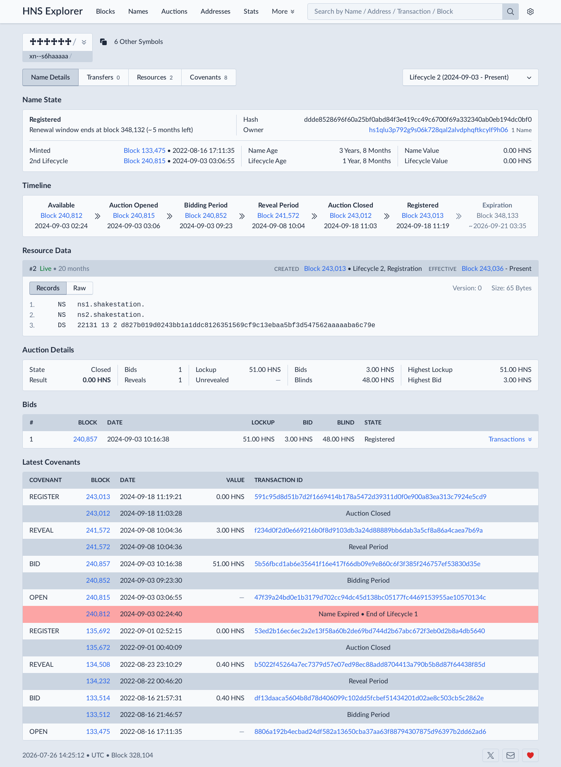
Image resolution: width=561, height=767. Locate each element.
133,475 (98, 731)
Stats (251, 11)
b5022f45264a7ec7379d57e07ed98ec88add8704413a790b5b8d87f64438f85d (369, 664)
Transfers (103, 78)
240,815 (98, 597)
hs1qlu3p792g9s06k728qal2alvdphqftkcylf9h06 (438, 130)
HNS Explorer (52, 12)
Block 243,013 (423, 215)
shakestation (117, 305)
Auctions (174, 11)
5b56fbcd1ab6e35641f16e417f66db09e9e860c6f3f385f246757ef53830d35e (367, 564)
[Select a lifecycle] (471, 77)
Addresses (215, 11)
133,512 (98, 715)
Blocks (105, 11)
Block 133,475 (144, 150)
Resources (155, 78)
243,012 (98, 513)
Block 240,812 (61, 215)
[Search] (510, 11)
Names (138, 11)
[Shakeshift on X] (490, 755)
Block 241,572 (278, 215)
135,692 (98, 631)
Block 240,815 (144, 161)
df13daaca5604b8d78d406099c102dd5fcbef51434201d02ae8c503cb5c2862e (369, 698)
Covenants (209, 78)
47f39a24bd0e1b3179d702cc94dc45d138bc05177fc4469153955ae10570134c (370, 597)
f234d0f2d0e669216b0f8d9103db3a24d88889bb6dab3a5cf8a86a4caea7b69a (368, 530)
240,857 (85, 439)
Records (48, 288)
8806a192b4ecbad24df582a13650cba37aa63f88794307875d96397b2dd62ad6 (370, 731)
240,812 (98, 614)
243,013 (98, 497)
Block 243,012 (351, 215)
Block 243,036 (482, 268)
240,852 (98, 580)
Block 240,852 (206, 215)
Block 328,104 (132, 755)
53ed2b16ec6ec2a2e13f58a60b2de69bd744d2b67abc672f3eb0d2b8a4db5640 (369, 631)
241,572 (98, 530)
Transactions (507, 439)
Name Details (50, 77)
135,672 (98, 647)
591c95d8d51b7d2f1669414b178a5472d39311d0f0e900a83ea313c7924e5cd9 (370, 497)
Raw (79, 288)
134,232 (98, 681)
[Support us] (530, 755)
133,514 (98, 698)
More (280, 11)
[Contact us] (510, 755)
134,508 (98, 664)
